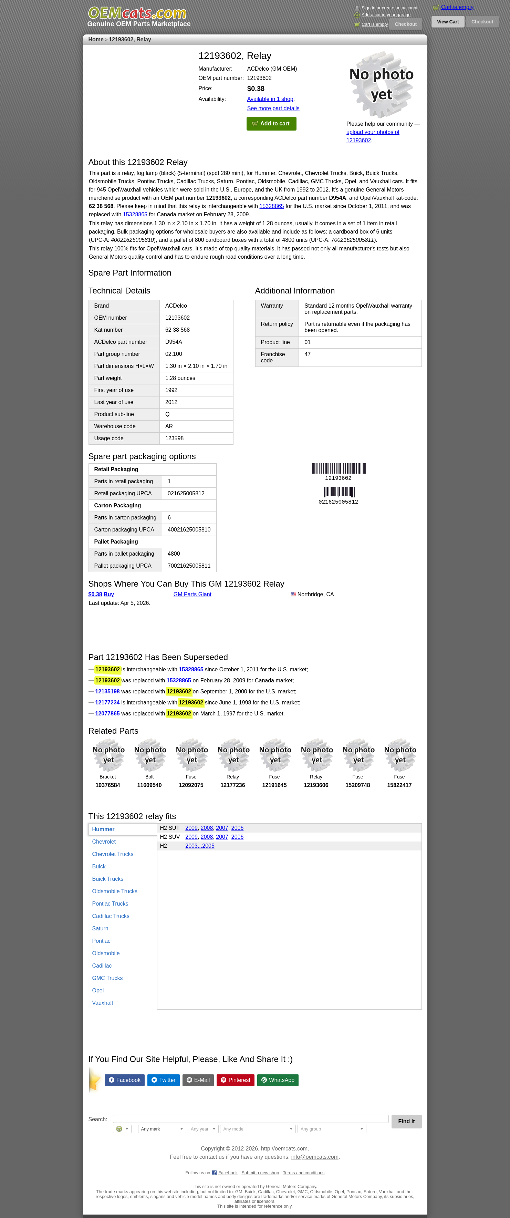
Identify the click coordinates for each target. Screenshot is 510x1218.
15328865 (272, 206)
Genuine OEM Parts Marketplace (139, 24)
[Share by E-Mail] (198, 1080)
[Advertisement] (140, 93)
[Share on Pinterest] (235, 1080)
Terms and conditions (304, 1172)
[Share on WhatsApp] (278, 1080)
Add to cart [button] (274, 123)
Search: (93, 1119)
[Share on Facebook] (125, 1080)
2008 (207, 828)
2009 (191, 828)
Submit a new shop (260, 1172)
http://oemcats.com (284, 1149)
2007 (222, 828)
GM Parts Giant (192, 594)
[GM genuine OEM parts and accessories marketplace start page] (136, 13)
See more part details (273, 108)
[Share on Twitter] (163, 1080)
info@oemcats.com (315, 1157)
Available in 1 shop (270, 99)
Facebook (224, 1172)
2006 (237, 828)
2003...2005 (200, 846)
